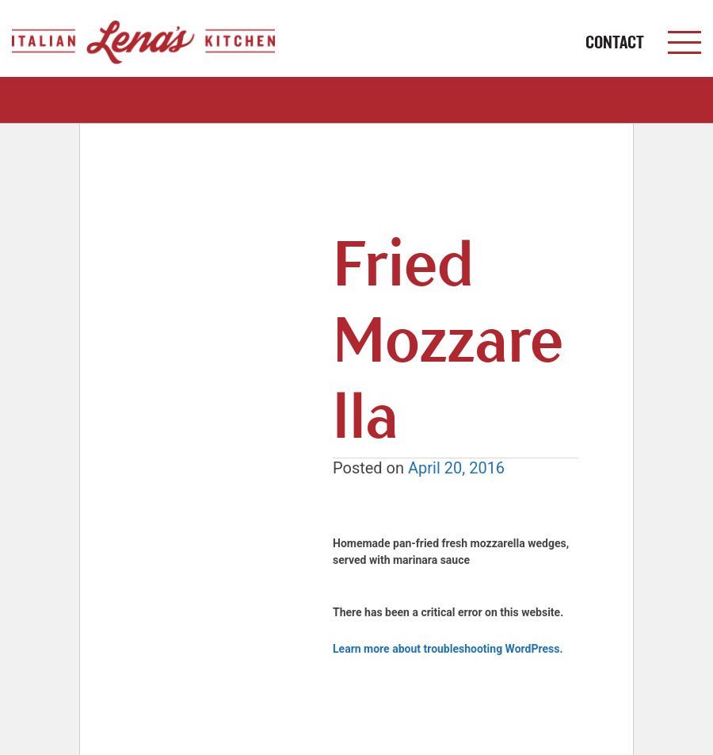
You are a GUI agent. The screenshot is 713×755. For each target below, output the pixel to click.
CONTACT (614, 42)
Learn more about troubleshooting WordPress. (447, 648)
